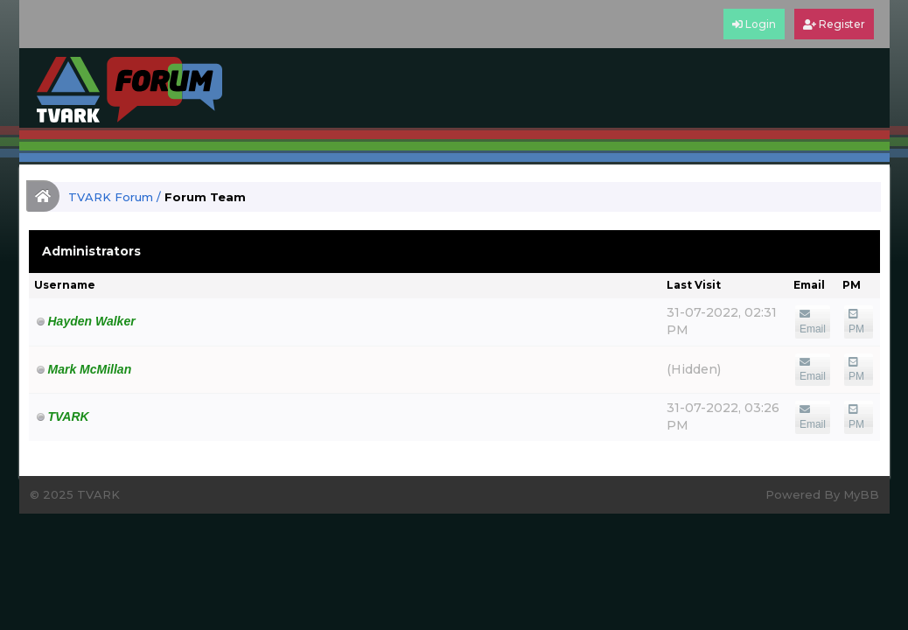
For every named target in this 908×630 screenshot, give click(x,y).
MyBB (861, 494)
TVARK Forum (110, 197)
